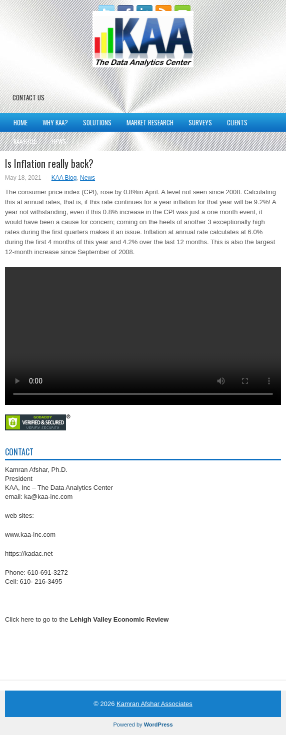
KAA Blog (25, 141)
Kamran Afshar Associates (154, 704)
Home (21, 122)
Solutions (97, 122)
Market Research (150, 122)
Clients (237, 122)
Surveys (200, 122)
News (59, 141)
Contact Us (28, 97)
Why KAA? (55, 122)
